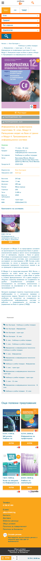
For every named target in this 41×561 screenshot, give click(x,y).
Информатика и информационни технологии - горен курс (19, 372)
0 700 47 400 (8, 505)
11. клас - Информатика (12, 354)
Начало (3, 43)
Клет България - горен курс (13, 332)
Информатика (8, 48)
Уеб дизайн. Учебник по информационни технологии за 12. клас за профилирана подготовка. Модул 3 (11, 438)
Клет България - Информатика (14, 329)
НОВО (15, 10)
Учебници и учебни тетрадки (27, 45)
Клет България (13, 43)
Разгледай (20, 113)
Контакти (6, 515)
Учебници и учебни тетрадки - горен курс (18, 377)
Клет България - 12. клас (12, 336)
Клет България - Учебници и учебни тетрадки (19, 325)
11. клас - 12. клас (10, 381)
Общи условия (9, 524)
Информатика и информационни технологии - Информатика (19, 359)
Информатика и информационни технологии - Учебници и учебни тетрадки (19, 349)
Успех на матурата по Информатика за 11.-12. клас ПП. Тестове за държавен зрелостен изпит (11, 482)
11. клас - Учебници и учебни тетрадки (17, 344)
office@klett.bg (9, 512)
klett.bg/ (18, 173)
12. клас (27, 48)
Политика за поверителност (15, 526)
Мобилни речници (10, 521)
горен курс (19, 48)
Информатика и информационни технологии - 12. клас (20, 386)
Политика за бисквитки (13, 529)
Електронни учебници (24, 10)
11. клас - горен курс (11, 367)
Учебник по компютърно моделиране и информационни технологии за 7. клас (28, 482)
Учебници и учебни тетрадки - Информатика (19, 364)
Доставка (7, 518)
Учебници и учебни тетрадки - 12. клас (17, 391)
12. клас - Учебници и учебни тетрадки (17, 340)
